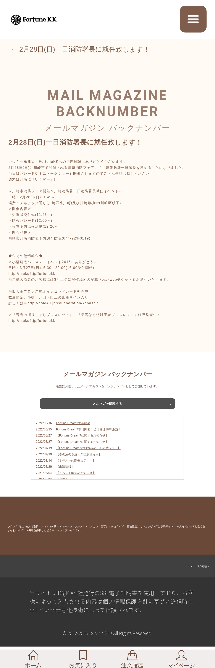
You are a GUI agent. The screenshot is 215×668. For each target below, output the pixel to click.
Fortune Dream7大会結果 (73, 429)
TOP (12, 49)
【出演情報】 (65, 472)
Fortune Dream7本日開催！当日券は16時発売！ (88, 435)
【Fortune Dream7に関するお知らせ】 (82, 441)
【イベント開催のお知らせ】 (75, 479)
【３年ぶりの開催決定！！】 (75, 466)
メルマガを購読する (107, 404)
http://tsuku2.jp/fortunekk (31, 273)
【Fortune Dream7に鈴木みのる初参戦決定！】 (88, 454)
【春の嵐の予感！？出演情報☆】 (79, 460)
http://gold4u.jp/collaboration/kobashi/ (62, 303)
